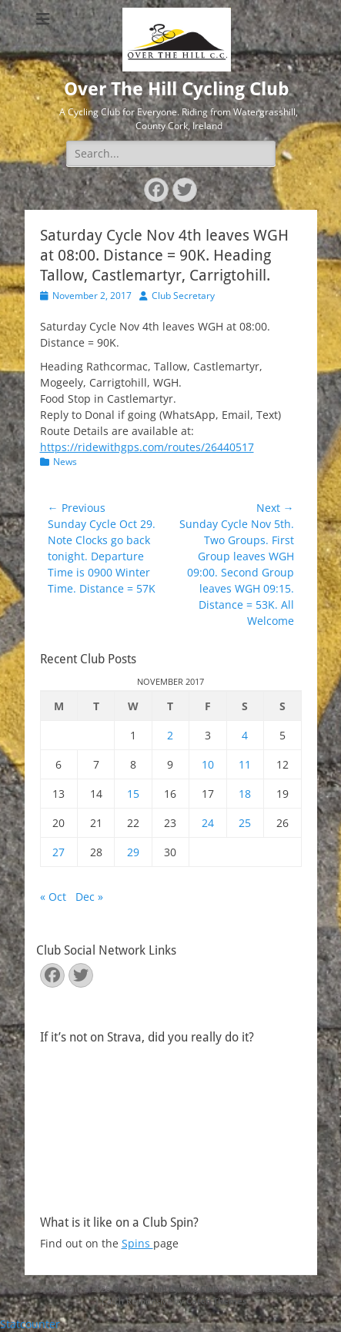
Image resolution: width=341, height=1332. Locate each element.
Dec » (89, 896)
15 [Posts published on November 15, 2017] (133, 793)
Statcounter (30, 1324)
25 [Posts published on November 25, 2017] (245, 822)
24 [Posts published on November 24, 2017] (208, 822)
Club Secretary (183, 295)
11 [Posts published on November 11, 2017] (245, 764)
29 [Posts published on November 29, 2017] (133, 852)
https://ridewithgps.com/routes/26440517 (147, 447)
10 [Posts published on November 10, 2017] (208, 764)
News (65, 461)
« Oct (53, 896)
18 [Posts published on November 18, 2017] (245, 793)
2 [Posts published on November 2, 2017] (170, 735)
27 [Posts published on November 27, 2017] (58, 852)
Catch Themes (216, 1301)
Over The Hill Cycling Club (176, 89)
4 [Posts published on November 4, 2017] (245, 735)
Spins (137, 1243)
